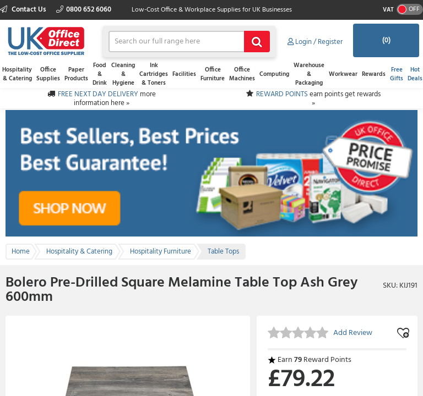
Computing (274, 74)
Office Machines (242, 74)
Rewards (374, 74)
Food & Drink (100, 74)
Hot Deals (415, 74)
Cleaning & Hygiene (123, 74)
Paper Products (76, 74)
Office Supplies (48, 74)
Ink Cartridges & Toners (153, 74)
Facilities (184, 74)
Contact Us (24, 9)
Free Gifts (396, 74)
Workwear (343, 74)
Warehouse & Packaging (309, 74)
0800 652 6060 (83, 9)
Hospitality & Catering (17, 74)
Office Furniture (212, 74)
